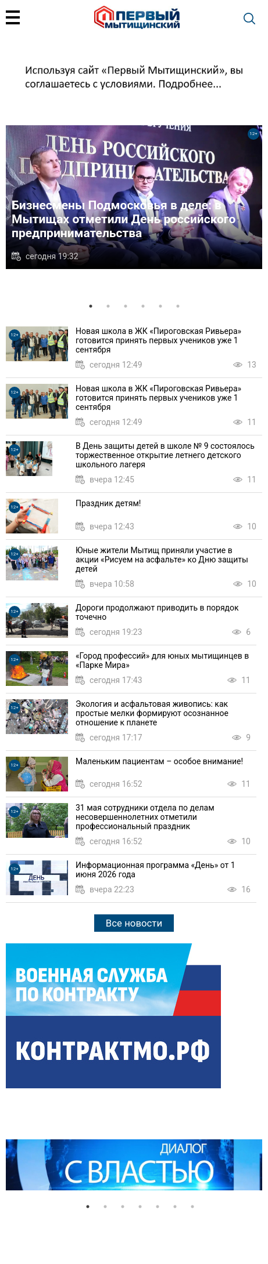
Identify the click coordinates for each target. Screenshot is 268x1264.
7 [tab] (192, 1206)
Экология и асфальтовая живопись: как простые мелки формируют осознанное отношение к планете (152, 713)
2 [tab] (108, 306)
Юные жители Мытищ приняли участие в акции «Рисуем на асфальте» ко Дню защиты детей (162, 559)
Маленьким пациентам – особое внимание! (159, 761)
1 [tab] (91, 306)
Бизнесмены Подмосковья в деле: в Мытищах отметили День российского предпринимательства (123, 219)
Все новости (134, 923)
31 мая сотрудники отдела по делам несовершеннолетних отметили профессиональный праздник (145, 817)
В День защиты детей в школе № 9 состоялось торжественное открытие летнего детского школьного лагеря (165, 455)
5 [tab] (160, 306)
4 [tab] (143, 306)
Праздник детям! (108, 503)
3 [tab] (125, 306)
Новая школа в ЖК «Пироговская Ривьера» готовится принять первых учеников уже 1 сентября (158, 340)
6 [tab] (178, 306)
